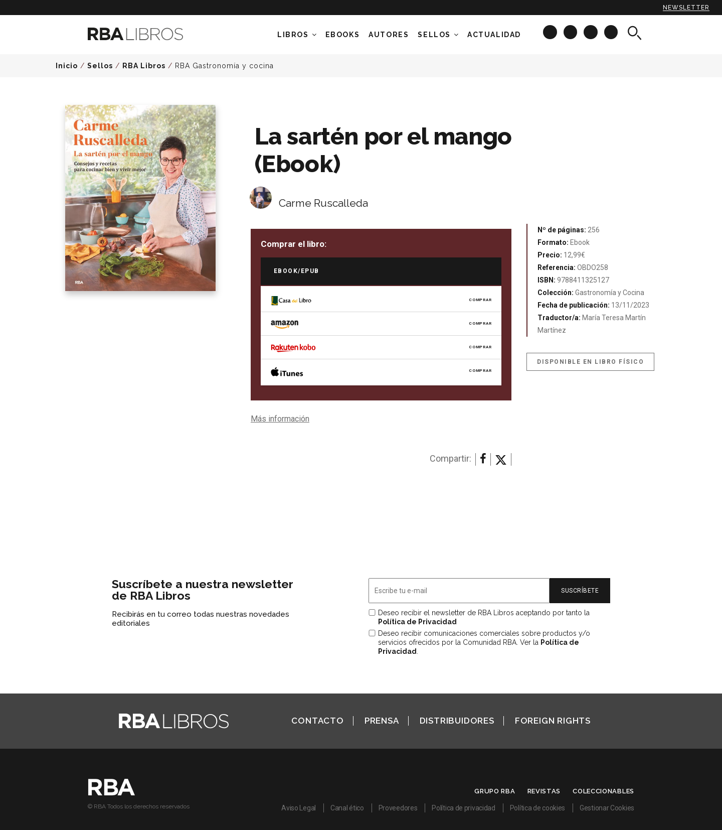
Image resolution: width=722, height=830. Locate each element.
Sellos (434, 35)
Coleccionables (603, 791)
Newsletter (686, 7)
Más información (280, 419)
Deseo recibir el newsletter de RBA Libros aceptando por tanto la (484, 617)
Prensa (382, 721)
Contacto (317, 721)
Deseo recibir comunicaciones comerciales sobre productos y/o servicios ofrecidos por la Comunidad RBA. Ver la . (484, 642)
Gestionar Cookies (607, 808)
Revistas (544, 791)
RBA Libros (143, 66)
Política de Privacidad (417, 622)
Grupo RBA (494, 791)
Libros (293, 35)
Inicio (67, 66)
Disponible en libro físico (590, 361)
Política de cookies (537, 808)
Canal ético (347, 808)
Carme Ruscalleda (323, 203)
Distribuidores (457, 721)
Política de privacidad (463, 808)
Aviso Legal (298, 808)
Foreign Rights (553, 721)
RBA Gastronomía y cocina (224, 66)
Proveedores (398, 808)
